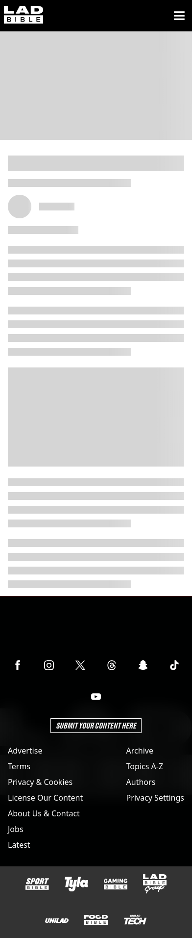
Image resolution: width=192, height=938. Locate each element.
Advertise (25, 750)
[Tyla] (76, 884)
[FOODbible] (96, 920)
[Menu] (179, 15)
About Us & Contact (44, 813)
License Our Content (45, 797)
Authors (141, 782)
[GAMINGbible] (115, 884)
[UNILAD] (57, 920)
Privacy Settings (155, 797)
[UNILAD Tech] (135, 919)
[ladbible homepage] (23, 16)
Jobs (16, 829)
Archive (139, 750)
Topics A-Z (144, 766)
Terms (19, 766)
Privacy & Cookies (40, 782)
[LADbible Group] (155, 884)
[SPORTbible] (37, 884)
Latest (19, 844)
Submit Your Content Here (96, 725)
